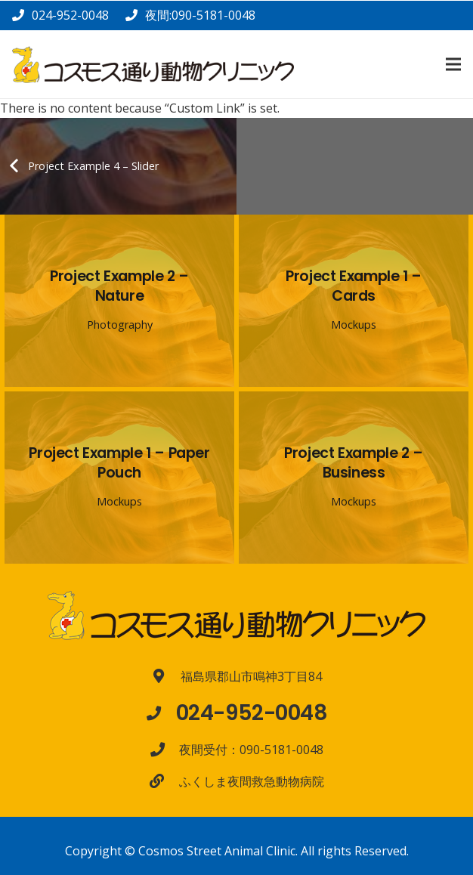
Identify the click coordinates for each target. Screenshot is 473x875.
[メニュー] (453, 64)
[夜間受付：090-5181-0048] (165, 749)
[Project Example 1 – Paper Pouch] (119, 477)
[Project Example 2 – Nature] (119, 301)
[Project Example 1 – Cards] (353, 301)
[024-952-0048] (161, 713)
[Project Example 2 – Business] (353, 477)
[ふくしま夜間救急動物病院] (164, 781)
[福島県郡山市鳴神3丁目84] (166, 676)
